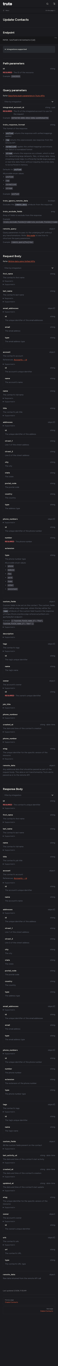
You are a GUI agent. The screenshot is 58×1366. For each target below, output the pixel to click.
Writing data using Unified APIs (21, 261)
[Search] (47, 4)
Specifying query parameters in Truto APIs (26, 96)
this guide (31, 235)
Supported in (10, 284)
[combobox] (29, 101)
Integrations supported (17, 49)
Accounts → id (20, 360)
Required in (9, 281)
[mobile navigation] (54, 4)
